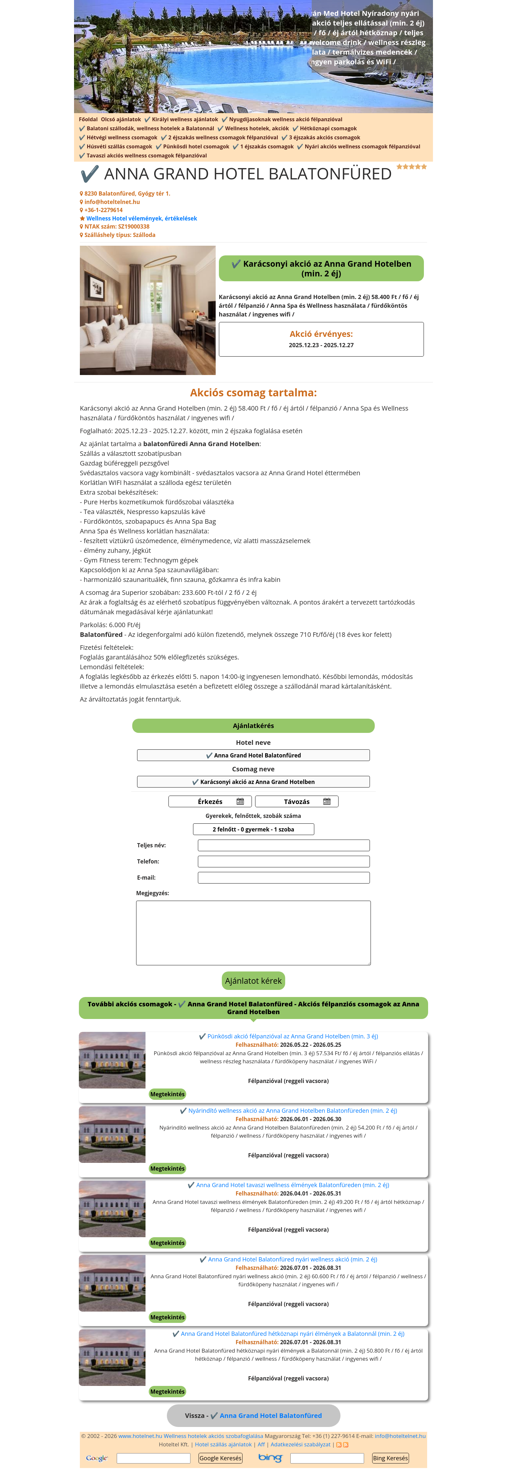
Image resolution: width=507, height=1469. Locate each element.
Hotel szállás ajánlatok (223, 1444)
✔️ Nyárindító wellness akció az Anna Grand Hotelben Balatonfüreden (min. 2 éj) (288, 1110)
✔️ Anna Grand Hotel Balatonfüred (266, 1415)
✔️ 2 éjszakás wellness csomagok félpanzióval (219, 137)
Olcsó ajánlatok (121, 119)
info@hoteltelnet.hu (400, 1436)
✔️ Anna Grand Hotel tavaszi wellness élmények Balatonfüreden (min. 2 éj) (288, 1185)
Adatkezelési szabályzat (300, 1444)
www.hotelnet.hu (140, 1436)
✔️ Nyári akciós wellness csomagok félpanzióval (358, 146)
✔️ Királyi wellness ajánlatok (181, 119)
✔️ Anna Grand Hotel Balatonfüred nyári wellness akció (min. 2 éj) (288, 1259)
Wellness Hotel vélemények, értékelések (141, 218)
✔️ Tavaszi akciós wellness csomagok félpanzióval (143, 155)
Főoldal (88, 119)
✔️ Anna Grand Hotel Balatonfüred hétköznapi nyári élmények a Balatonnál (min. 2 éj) (288, 1333)
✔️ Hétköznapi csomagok (324, 128)
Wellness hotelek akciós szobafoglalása (213, 1436)
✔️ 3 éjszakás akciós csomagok (320, 137)
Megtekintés (167, 1094)
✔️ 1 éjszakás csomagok (263, 146)
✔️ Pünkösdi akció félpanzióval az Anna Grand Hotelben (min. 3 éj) (288, 1036)
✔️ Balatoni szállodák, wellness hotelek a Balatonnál (146, 128)
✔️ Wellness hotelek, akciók (253, 128)
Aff (261, 1444)
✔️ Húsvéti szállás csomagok (115, 146)
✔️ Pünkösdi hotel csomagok (192, 146)
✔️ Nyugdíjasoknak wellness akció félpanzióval (281, 119)
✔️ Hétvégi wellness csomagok (118, 137)
